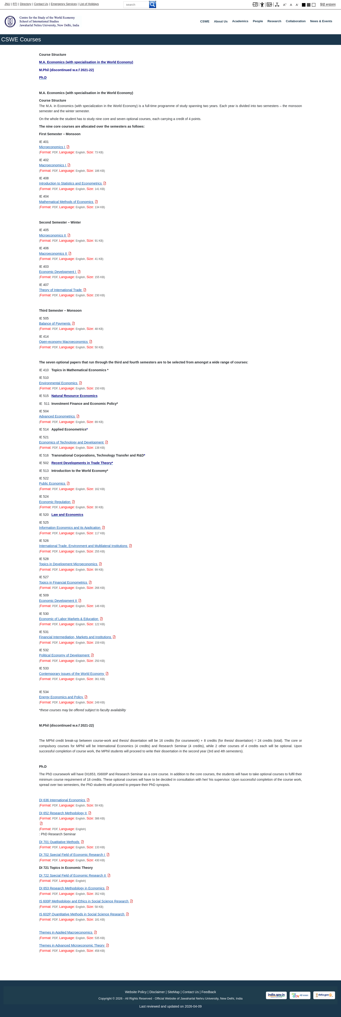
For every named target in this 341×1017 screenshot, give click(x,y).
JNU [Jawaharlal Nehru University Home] (7, 4)
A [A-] (297, 5)
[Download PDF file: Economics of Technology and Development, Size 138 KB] (73, 442)
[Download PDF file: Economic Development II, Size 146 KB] (60, 601)
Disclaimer (157, 992)
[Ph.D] (43, 77)
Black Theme (303, 5)
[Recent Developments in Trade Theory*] (82, 463)
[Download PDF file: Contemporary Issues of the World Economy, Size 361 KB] (73, 674)
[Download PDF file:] (41, 823)
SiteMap (173, 992)
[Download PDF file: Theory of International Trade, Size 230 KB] (62, 290)
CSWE (204, 21)
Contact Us (41, 4)
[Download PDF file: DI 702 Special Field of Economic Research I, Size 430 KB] (74, 855)
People (258, 21)
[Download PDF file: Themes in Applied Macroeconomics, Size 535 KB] (68, 932)
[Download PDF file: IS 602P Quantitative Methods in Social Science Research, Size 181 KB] (84, 914)
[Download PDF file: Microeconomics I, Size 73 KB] (54, 147)
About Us (221, 21)
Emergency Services (64, 4)
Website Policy (136, 992)
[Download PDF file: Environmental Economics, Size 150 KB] (60, 383)
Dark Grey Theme (308, 5)
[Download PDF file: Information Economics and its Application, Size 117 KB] (72, 528)
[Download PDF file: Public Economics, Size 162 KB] (54, 483)
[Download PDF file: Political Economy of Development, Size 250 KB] (66, 655)
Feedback (209, 992)
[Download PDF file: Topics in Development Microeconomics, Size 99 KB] (70, 564)
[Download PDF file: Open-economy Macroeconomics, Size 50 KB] (65, 342)
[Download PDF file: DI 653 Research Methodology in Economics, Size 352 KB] (74, 888)
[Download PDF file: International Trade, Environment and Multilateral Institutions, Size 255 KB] (85, 546)
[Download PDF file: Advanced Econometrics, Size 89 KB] (59, 416)
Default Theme (313, 5)
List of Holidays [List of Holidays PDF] (89, 4)
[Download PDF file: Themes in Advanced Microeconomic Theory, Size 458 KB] (74, 945)
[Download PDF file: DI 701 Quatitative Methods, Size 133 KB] (61, 842)
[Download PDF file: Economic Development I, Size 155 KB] (60, 272)
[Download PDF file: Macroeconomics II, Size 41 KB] (55, 253)
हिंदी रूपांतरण (328, 4)
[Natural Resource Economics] (74, 396)
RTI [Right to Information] (15, 4)
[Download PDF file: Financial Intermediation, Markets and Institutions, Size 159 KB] (77, 637)
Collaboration (296, 21)
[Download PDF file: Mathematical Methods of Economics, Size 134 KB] (68, 202)
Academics (240, 21)
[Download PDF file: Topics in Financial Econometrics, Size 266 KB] (65, 582)
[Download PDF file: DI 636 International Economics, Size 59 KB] (64, 800)
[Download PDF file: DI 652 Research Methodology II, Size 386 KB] (65, 813)
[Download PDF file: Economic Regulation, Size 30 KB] (57, 502)
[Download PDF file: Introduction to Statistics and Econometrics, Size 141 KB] (72, 183)
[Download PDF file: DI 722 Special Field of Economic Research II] (74, 875)
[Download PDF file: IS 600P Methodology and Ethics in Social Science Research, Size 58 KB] (86, 901)
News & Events (321, 21)
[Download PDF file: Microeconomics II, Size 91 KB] (54, 235)
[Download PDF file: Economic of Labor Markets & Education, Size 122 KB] (71, 619)
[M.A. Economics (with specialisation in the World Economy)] (86, 62)
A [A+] (285, 5)
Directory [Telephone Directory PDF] (25, 4)
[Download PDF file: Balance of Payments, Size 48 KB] (57, 323)
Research (274, 21)
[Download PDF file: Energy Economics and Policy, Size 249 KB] (63, 697)
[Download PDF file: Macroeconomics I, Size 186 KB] (54, 165)
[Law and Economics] (67, 515)
